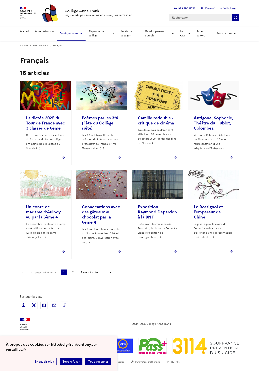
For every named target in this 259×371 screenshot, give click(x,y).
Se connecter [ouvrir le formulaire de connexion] (186, 8)
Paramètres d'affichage (147, 362)
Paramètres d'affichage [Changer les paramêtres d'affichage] (221, 8)
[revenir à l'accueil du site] (98, 10)
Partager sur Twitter (33, 305)
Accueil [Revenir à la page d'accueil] (24, 31)
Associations (224, 33)
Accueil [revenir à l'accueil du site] (24, 45)
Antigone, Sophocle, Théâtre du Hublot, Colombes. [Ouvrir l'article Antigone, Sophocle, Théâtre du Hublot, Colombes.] (213, 123)
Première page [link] (23, 272)
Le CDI (182, 33)
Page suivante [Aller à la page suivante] (89, 272)
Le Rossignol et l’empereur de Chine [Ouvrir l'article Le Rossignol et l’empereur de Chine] (208, 212)
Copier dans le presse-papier (64, 305)
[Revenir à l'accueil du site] (25, 324)
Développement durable (155, 33)
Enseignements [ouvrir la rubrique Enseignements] (40, 45)
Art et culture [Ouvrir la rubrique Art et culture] (200, 33)
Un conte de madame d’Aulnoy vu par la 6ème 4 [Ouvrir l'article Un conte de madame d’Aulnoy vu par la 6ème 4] (43, 212)
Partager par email (54, 305)
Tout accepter (98, 361)
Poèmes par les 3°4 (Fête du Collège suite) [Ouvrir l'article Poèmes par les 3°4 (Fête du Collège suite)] (100, 123)
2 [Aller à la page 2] (73, 272)
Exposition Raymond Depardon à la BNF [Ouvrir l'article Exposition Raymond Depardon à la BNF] (157, 212)
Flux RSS (175, 362)
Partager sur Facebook (23, 305)
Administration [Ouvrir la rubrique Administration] (44, 31)
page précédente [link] (45, 272)
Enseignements (69, 33)
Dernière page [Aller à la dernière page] (110, 272)
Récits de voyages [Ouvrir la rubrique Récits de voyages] (126, 33)
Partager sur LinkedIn (44, 305)
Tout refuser (71, 361)
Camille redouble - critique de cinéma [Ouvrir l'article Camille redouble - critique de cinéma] (156, 120)
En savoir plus (44, 361)
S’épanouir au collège (96, 33)
